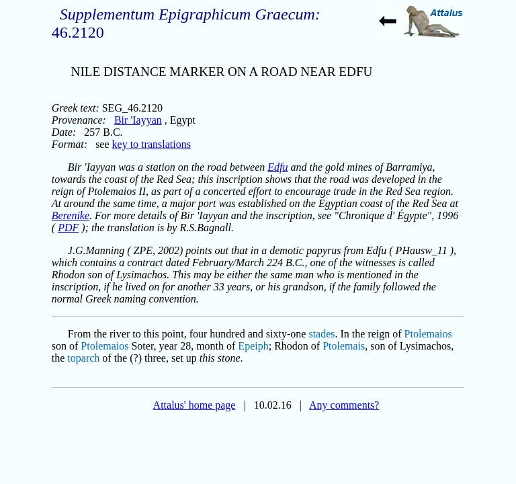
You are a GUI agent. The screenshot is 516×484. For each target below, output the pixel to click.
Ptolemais (343, 346)
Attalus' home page (194, 405)
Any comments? (344, 405)
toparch (83, 358)
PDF (68, 227)
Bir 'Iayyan (138, 120)
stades (321, 333)
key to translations (151, 144)
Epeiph (253, 346)
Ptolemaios (428, 333)
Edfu (277, 167)
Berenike (70, 215)
